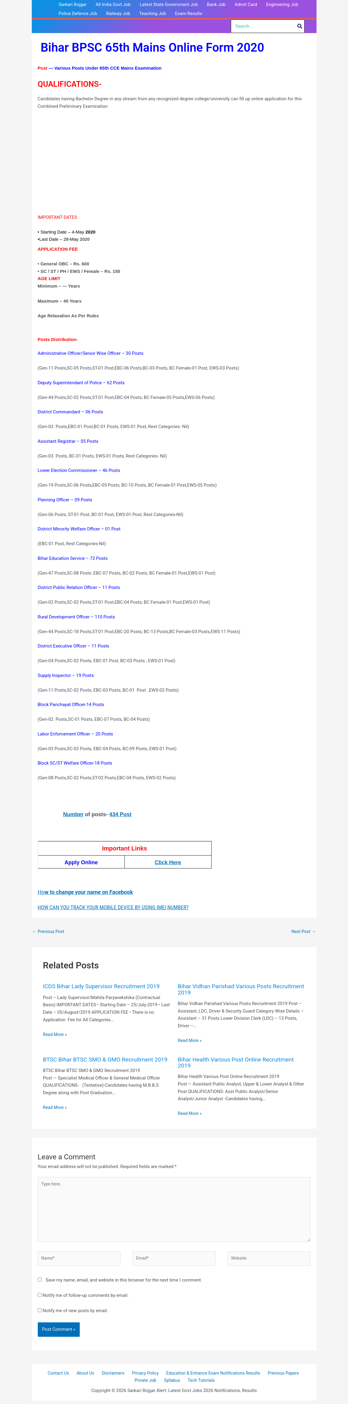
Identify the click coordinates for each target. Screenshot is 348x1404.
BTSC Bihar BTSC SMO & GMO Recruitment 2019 (100, 1062)
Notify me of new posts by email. (75, 1313)
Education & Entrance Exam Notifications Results (209, 1376)
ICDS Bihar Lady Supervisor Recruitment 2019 (103, 986)
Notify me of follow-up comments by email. (86, 1298)
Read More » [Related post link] (55, 1034)
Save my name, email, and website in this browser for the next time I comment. (124, 1283)
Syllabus (172, 1384)
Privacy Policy (142, 1376)
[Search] (300, 26)
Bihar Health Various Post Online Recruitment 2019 (238, 1062)
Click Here (168, 862)
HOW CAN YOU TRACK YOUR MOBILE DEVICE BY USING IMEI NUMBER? (113, 907)
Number (73, 814)
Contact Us (62, 1376)
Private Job (148, 1384)
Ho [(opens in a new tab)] (85, 892)
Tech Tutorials (199, 1384)
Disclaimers (111, 1376)
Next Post (303, 931)
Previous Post (49, 931)
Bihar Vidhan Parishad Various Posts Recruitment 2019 (226, 989)
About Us (86, 1376)
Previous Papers (279, 1376)
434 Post (120, 814)
